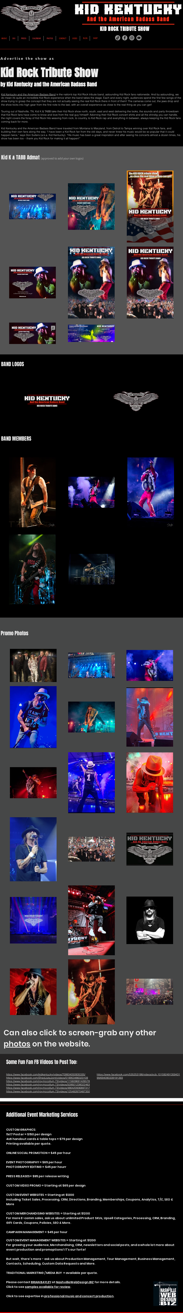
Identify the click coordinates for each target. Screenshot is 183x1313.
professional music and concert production (79, 1296)
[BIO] (14, 38)
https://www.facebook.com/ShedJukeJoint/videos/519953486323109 (47, 1077)
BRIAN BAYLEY (41, 1282)
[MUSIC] (4, 38)
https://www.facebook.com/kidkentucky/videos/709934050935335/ (45, 1074)
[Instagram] (131, 37)
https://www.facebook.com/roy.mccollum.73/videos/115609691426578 (48, 1081)
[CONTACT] (62, 38)
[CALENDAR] (36, 38)
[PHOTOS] (50, 38)
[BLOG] (85, 38)
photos (17, 1044)
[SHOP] (95, 38)
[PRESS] (23, 38)
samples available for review (47, 1287)
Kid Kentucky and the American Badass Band (28, 94)
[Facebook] (124, 37)
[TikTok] (117, 37)
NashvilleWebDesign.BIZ (75, 1282)
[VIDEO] (75, 38)
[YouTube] (139, 37)
